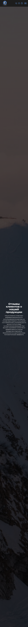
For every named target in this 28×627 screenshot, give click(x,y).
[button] (16, 3)
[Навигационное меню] (25, 3)
